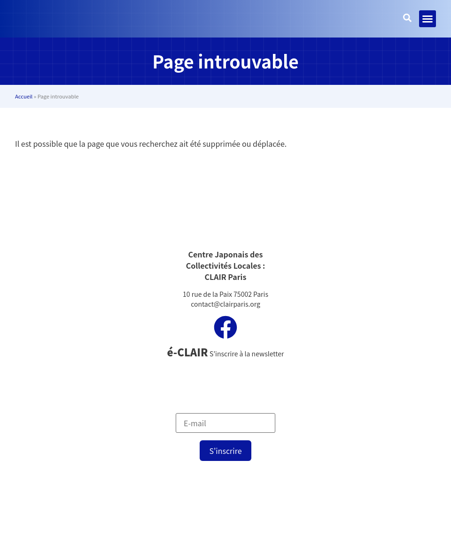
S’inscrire (225, 450)
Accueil (23, 96)
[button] (427, 18)
